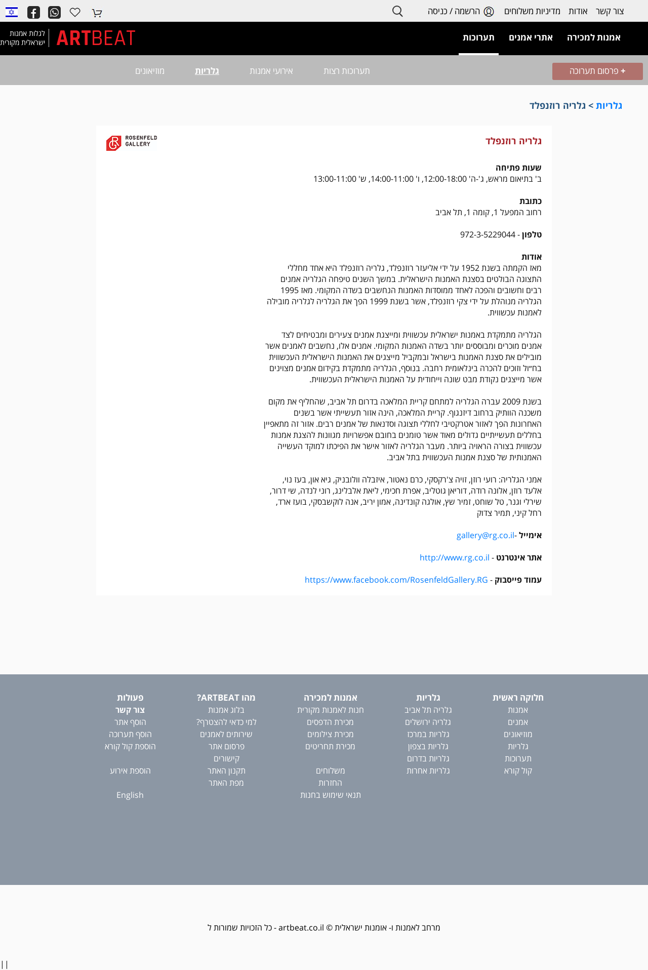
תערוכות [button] (479, 37)
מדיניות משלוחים (532, 11)
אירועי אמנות (271, 70)
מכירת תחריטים (330, 746)
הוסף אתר (130, 721)
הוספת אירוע (130, 770)
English (130, 794)
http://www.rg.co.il (455, 557)
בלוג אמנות (226, 709)
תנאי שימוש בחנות (330, 794)
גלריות (207, 70)
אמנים (518, 721)
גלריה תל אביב (428, 709)
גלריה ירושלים (428, 721)
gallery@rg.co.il (485, 535)
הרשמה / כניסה (462, 11)
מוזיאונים (150, 70)
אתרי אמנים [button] (531, 37)
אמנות (518, 709)
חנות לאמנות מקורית (330, 709)
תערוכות (518, 758)
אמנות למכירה (330, 697)
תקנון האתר (227, 770)
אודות (578, 11)
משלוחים (330, 770)
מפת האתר (226, 782)
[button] (11, 11)
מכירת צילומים (330, 734)
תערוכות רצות (346, 70)
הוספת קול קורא (130, 746)
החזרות (330, 782)
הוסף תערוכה (130, 734)
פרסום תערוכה (598, 70)
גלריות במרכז (428, 734)
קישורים (226, 758)
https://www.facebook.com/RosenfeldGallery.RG (396, 579)
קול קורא (518, 770)
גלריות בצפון (428, 746)
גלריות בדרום (428, 758)
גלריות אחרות (428, 770)
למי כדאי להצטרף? (226, 721)
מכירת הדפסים (330, 721)
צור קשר (610, 11)
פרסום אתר (227, 746)
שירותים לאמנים (226, 734)
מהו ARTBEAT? (226, 697)
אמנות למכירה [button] (594, 37)
